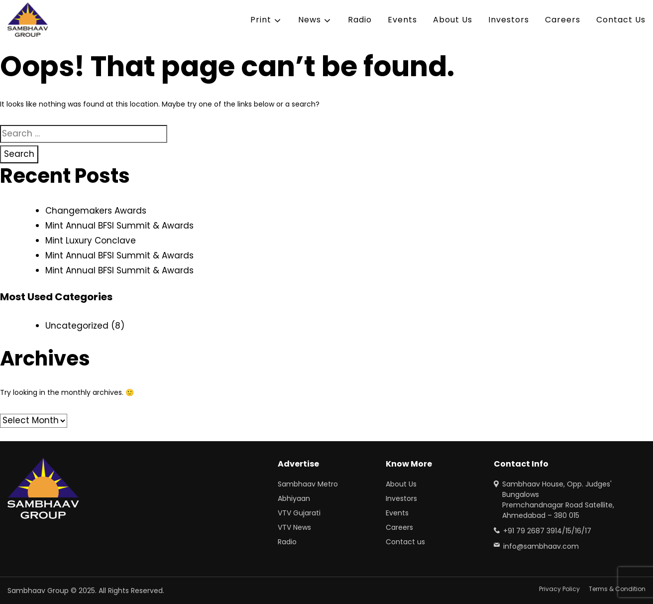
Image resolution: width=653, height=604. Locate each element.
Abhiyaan (294, 498)
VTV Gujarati (299, 513)
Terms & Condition (617, 589)
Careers (562, 19)
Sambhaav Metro (308, 484)
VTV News (294, 527)
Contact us (405, 542)
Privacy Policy (559, 589)
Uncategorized (77, 326)
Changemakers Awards (95, 211)
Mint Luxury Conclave (90, 240)
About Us (452, 19)
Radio (360, 19)
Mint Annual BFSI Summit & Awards (119, 226)
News (309, 19)
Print (260, 19)
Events (402, 19)
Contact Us (621, 19)
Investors (508, 19)
